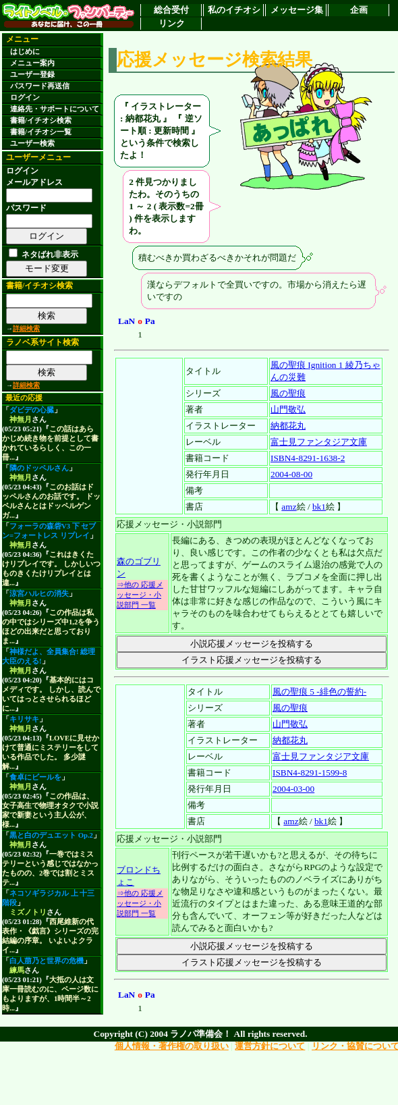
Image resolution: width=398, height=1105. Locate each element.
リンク (172, 23)
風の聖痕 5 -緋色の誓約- (319, 691)
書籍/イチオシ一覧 (41, 132)
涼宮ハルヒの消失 (39, 593)
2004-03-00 (293, 789)
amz (288, 507)
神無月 (20, 419)
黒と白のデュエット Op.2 (51, 835)
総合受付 (171, 10)
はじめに (25, 51)
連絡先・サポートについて (54, 109)
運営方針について (270, 1046)
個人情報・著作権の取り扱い (172, 1046)
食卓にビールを (35, 777)
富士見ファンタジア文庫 (319, 442)
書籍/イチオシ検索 (41, 120)
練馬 (16, 970)
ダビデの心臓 (31, 410)
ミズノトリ (28, 912)
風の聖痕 (288, 393)
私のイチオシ (234, 10)
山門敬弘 (288, 409)
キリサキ (24, 719)
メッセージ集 (297, 10)
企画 (359, 10)
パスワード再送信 (39, 86)
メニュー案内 (32, 63)
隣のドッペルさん (39, 468)
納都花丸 (288, 426)
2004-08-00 (291, 474)
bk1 (319, 507)
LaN (126, 321)
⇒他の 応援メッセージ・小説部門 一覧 (140, 595)
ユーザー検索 (32, 143)
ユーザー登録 (32, 74)
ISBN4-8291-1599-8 (310, 772)
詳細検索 (26, 328)
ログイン (25, 97)
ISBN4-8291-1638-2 (308, 458)
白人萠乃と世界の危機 (46, 961)
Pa (150, 321)
